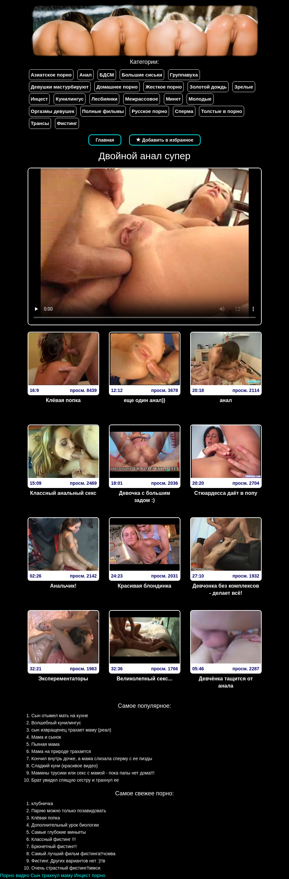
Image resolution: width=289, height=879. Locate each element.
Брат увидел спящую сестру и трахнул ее (75, 780)
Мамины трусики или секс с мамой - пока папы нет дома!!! (93, 773)
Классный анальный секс (63, 493)
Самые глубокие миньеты (59, 832)
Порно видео (14, 875)
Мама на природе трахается (61, 751)
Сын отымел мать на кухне (60, 715)
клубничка (42, 803)
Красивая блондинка (144, 586)
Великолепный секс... (145, 678)
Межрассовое (141, 99)
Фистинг (67, 123)
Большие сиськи (142, 74)
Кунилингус (70, 99)
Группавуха (184, 74)
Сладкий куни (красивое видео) (65, 765)
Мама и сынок (46, 737)
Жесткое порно (163, 87)
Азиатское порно (51, 74)
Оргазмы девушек (52, 111)
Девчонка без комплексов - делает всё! (225, 589)
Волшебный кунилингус (56, 722)
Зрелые (243, 87)
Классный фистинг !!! (54, 839)
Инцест (39, 99)
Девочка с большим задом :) (144, 496)
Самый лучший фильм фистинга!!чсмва (74, 853)
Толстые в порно (221, 111)
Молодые (200, 99)
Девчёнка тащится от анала (226, 682)
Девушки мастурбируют (60, 87)
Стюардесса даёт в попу (225, 493)
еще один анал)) (144, 400)
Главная (105, 140)
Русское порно (149, 111)
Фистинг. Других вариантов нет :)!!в (68, 860)
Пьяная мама (46, 744)
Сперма (184, 111)
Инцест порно (89, 875)
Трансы (40, 123)
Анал (85, 74)
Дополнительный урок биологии (65, 825)
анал (226, 400)
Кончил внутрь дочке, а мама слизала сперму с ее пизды (92, 758)
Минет (173, 99)
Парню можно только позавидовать (69, 810)
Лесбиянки (104, 99)
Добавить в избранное (164, 140)
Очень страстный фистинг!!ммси (66, 868)
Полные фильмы (103, 111)
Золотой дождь (208, 87)
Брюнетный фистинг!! (54, 846)
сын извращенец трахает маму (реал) (72, 730)
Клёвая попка (63, 400)
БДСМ (106, 74)
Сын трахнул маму (52, 875)
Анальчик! (63, 586)
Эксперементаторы (63, 678)
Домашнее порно (117, 87)
